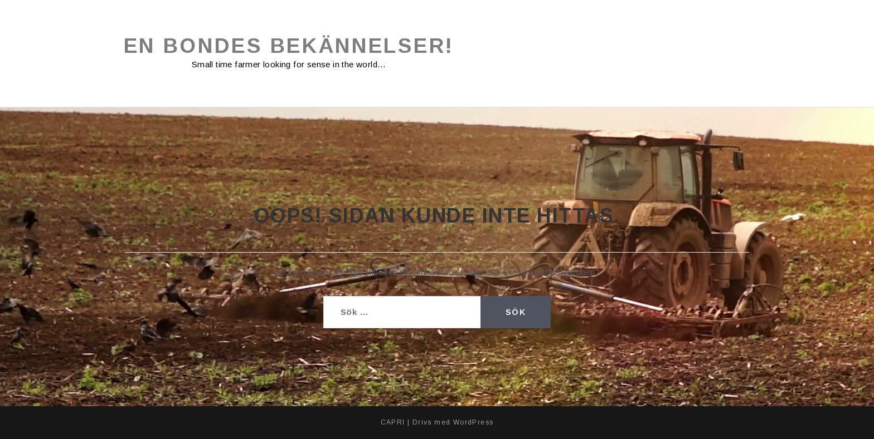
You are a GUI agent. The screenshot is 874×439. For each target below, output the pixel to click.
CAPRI (393, 422)
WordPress (473, 422)
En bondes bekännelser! (289, 46)
